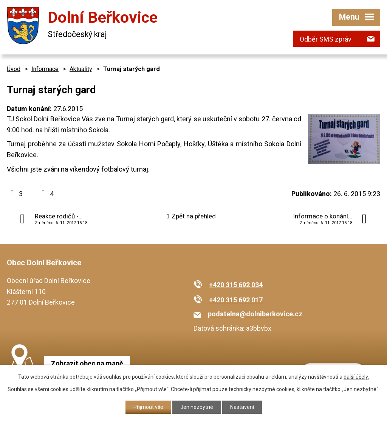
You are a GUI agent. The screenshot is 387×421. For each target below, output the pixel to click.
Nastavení (242, 407)
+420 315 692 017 (236, 300)
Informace (45, 69)
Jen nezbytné (196, 407)
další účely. (356, 377)
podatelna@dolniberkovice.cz (255, 314)
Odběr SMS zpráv (325, 39)
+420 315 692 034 (236, 285)
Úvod (13, 69)
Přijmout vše (148, 407)
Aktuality (81, 69)
